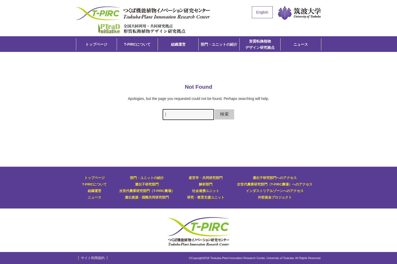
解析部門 (205, 184)
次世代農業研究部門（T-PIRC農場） (147, 191)
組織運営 (178, 44)
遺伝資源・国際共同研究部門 (147, 197)
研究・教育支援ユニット (205, 197)
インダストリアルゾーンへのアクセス (275, 191)
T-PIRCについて (137, 44)
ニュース (300, 44)
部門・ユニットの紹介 (219, 44)
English (262, 12)
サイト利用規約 (93, 258)
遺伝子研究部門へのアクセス (275, 178)
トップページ (96, 44)
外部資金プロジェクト (275, 197)
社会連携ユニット (205, 191)
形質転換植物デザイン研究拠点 (141, 28)
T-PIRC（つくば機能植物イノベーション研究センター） (144, 13)
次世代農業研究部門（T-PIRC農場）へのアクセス (275, 184)
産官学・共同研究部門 (206, 178)
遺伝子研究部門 (147, 184)
